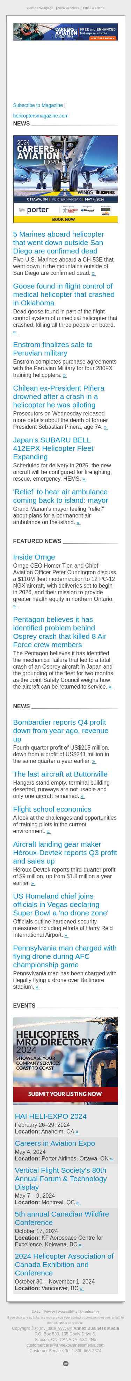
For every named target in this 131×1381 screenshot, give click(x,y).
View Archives (69, 8)
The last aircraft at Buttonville (60, 774)
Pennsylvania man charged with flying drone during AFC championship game (65, 956)
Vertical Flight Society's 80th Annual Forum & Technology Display (61, 1178)
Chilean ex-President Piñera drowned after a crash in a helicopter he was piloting (58, 396)
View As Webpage (40, 8)
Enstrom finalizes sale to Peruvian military (53, 348)
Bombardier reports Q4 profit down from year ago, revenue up (61, 730)
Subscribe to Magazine (38, 105)
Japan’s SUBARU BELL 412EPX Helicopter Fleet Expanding (53, 448)
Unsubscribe (90, 1311)
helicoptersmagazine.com (41, 116)
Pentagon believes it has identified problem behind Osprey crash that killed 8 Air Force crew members (60, 632)
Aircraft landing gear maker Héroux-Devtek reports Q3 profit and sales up (65, 852)
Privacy (49, 1311)
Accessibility (67, 1311)
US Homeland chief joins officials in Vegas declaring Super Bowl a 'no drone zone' (61, 904)
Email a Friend (93, 8)
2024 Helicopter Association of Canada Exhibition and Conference (64, 1264)
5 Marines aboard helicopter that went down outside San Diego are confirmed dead (58, 242)
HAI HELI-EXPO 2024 (51, 1116)
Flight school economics (52, 809)
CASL (36, 1311)
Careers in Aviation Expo (55, 1143)
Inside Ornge (34, 557)
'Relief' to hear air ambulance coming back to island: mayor (60, 496)
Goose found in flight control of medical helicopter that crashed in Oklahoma (64, 294)
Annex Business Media (96, 1328)
